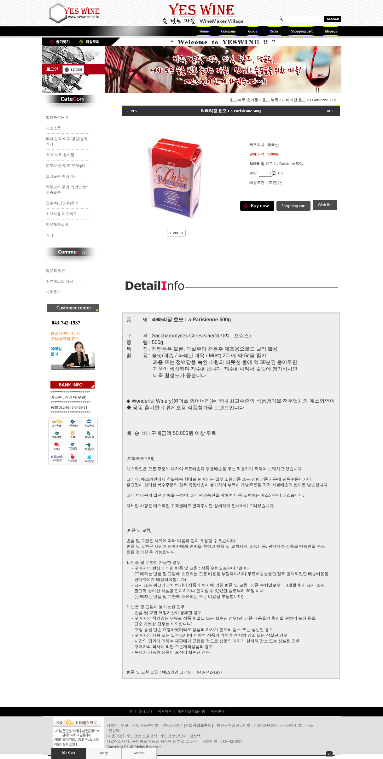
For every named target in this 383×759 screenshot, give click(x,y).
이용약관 (165, 711)
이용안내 (218, 711)
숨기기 (329, 753)
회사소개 (145, 711)
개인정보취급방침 (191, 711)
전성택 (195, 736)
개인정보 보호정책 (141, 736)
